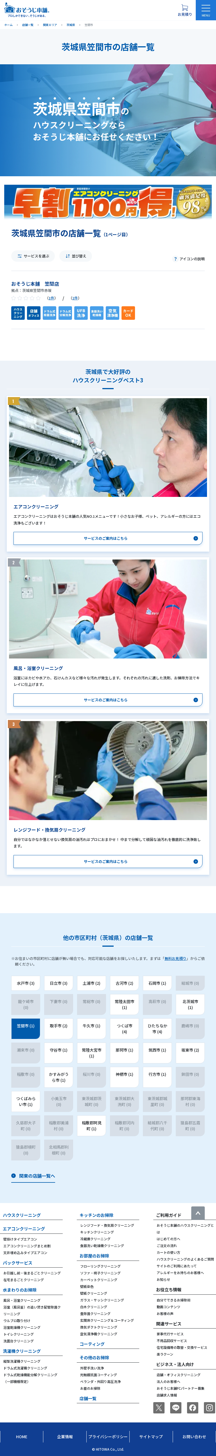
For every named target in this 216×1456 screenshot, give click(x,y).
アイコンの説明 (192, 258)
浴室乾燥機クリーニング (21, 1327)
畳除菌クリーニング (95, 1313)
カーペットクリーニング (98, 1279)
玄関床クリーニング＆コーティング (107, 1320)
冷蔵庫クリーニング (95, 1238)
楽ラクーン (165, 1354)
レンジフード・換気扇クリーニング (107, 1225)
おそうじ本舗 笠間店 (35, 283)
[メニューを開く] (206, 10)
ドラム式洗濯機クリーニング (25, 1367)
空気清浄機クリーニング (98, 1333)
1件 (51, 298)
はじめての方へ (168, 1238)
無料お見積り (175, 958)
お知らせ (163, 1279)
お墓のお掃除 (90, 1388)
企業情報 (65, 1436)
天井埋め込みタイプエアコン (25, 1252)
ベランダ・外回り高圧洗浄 (100, 1381)
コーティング (92, 1344)
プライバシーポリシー (108, 1436)
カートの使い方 (168, 1252)
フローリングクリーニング (100, 1266)
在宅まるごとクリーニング (23, 1279)
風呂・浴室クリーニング (21, 1300)
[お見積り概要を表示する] (185, 10)
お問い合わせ (194, 1436)
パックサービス (17, 1263)
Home (21, 1436)
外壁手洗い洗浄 (92, 1367)
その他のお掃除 (94, 1357)
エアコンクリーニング (24, 1229)
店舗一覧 (88, 1398)
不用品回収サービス (172, 1340)
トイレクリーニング (18, 1334)
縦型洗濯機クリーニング (21, 1361)
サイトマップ (151, 1436)
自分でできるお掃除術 (173, 1300)
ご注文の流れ (167, 1245)
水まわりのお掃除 (20, 1290)
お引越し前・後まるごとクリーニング (32, 1272)
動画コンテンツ (168, 1306)
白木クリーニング (93, 1306)
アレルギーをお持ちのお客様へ (180, 1272)
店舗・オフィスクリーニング (179, 1374)
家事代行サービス (170, 1333)
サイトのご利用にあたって (177, 1265)
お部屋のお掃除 (94, 1256)
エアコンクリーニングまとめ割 (27, 1245)
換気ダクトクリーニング (98, 1327)
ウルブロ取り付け (16, 1320)
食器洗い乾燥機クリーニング (102, 1245)
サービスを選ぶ (36, 256)
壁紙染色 (87, 1286)
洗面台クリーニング (18, 1340)
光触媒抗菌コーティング (98, 1374)
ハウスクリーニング (22, 1215)
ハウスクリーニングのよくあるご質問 (185, 1259)
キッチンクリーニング (97, 1232)
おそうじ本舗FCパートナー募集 (180, 1388)
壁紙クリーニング (93, 1293)
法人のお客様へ (168, 1381)
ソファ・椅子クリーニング (100, 1272)
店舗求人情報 (167, 1395)
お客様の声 (165, 1313)
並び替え (79, 256)
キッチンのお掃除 (96, 1215)
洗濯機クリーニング (22, 1351)
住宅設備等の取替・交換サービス (182, 1347)
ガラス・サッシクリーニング (102, 1300)
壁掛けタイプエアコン (20, 1239)
